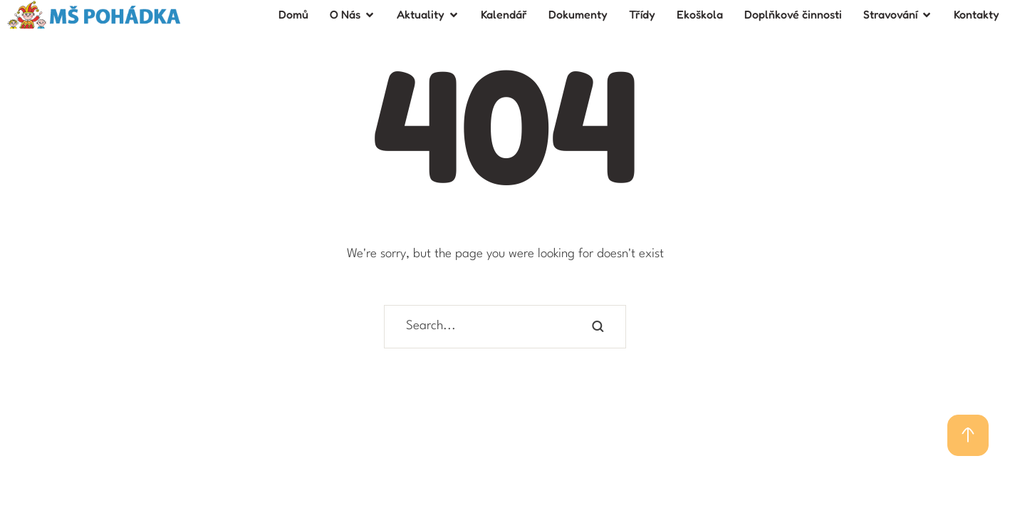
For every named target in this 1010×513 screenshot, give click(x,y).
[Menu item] (293, 14)
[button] (968, 435)
